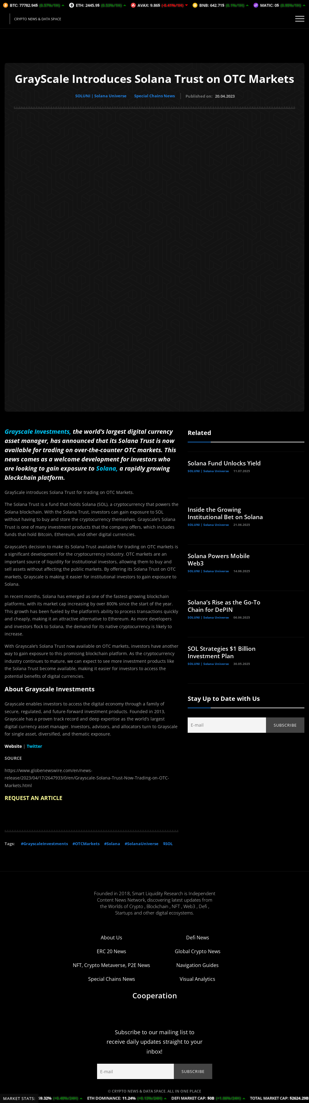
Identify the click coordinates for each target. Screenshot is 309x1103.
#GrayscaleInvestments (44, 842)
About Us (111, 936)
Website (13, 745)
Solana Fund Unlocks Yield (227, 462)
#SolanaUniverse (141, 842)
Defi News (197, 936)
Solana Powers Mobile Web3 (220, 558)
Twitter (34, 745)
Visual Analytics (197, 978)
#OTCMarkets (86, 842)
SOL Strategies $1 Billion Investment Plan (224, 651)
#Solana (112, 842)
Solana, (107, 467)
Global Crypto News (198, 950)
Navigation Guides (197, 964)
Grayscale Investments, (38, 430)
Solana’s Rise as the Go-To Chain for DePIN (226, 605)
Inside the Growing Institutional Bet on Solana (217, 515)
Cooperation (154, 994)
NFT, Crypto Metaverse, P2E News (111, 964)
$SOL (168, 842)
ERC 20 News (111, 950)
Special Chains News (155, 96)
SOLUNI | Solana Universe (100, 96)
